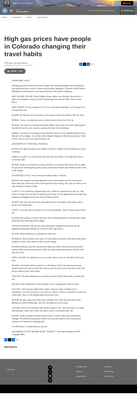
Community (17, 22)
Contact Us (108, 371)
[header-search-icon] (118, 6)
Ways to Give (108, 381)
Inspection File (81, 381)
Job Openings (109, 376)
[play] (5, 15)
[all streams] (127, 15)
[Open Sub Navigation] (9, 22)
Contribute (42, 22)
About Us (79, 376)
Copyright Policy (81, 371)
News (4, 22)
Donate (129, 5)
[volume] (11, 15)
